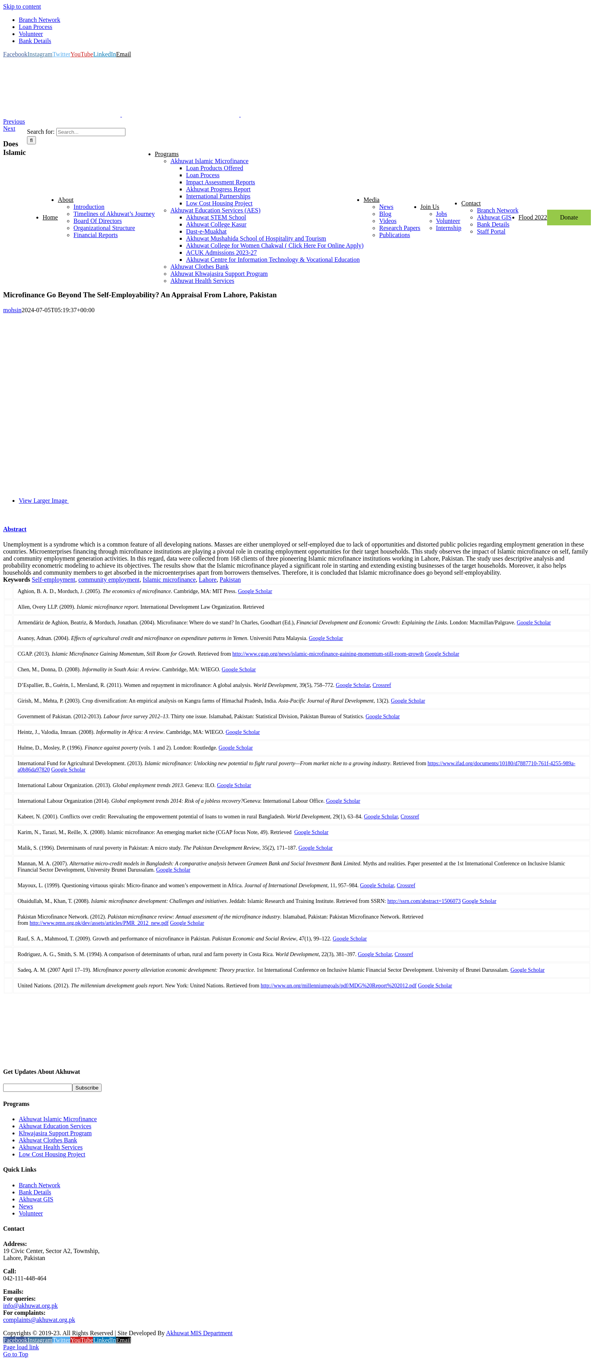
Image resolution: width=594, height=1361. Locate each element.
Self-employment (53, 579)
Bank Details (35, 1192)
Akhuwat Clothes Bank (48, 1140)
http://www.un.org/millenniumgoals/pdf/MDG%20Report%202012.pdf (339, 986)
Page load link (21, 1347)
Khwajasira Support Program (55, 1133)
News (26, 1206)
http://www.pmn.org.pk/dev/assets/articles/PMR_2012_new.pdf (99, 923)
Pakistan (230, 579)
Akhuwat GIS (36, 1199)
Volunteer (31, 1213)
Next (9, 128)
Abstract (15, 529)
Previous (14, 121)
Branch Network (39, 1185)
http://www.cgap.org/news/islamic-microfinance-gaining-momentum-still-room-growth (328, 654)
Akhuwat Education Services (55, 1126)
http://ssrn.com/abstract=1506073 (424, 901)
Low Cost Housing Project (52, 1154)
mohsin (12, 310)
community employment (109, 579)
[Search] (31, 140)
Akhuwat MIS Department (199, 1333)
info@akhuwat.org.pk (30, 1305)
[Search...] (90, 132)
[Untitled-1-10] (180, 500)
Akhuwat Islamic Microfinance (58, 1119)
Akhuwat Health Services (51, 1147)
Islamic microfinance (169, 579)
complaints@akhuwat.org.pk (39, 1319)
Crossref (381, 685)
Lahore (207, 579)
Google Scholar (255, 591)
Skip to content (22, 6)
